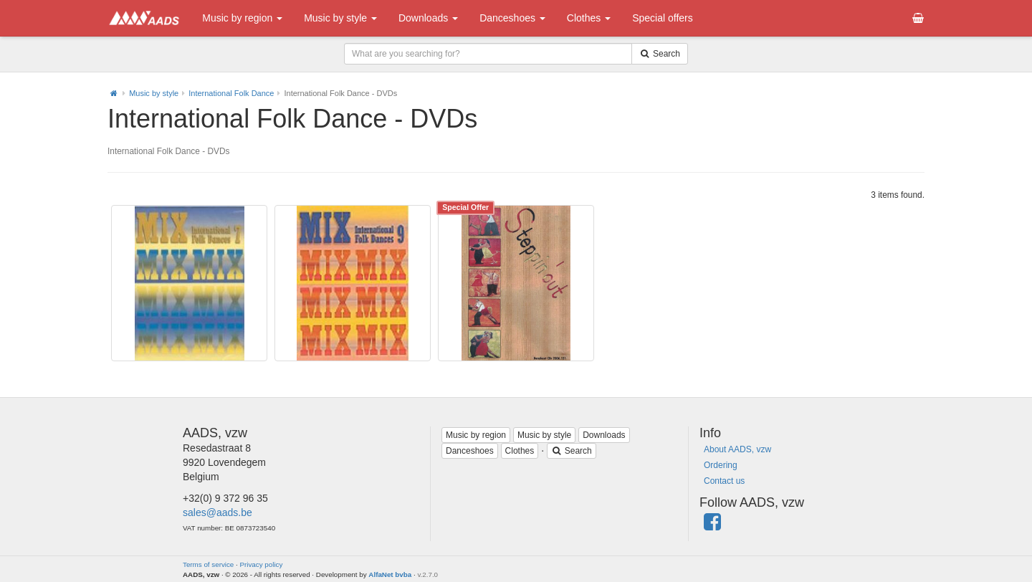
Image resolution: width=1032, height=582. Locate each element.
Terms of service (208, 564)
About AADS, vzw (737, 449)
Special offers (662, 18)
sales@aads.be (217, 512)
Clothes (589, 18)
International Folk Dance (231, 93)
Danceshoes (512, 18)
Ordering (720, 465)
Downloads (428, 18)
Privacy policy (261, 564)
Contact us (724, 481)
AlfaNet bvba (389, 574)
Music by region (242, 18)
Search (571, 451)
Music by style (340, 18)
